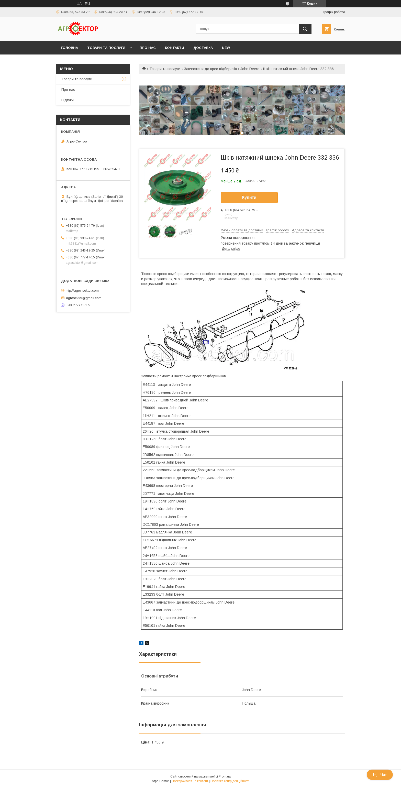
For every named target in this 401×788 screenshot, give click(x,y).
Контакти (174, 48)
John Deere (249, 69)
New (226, 48)
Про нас (148, 48)
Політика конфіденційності (229, 781)
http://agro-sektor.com (82, 290)
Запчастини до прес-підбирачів (210, 69)
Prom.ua (225, 776)
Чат (380, 774)
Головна (69, 48)
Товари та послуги (106, 48)
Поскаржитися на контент (190, 781)
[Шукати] (305, 29)
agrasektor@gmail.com (84, 298)
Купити (249, 197)
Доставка (203, 48)
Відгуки (67, 100)
